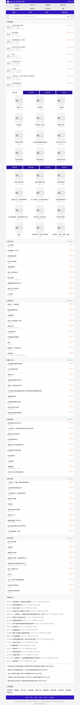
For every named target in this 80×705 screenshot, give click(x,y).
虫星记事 (10, 547)
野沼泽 (15, 626)
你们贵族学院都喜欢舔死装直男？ (24, 623)
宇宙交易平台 (40, 159)
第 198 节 (22, 630)
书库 (46, 12)
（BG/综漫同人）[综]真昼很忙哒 (16, 493)
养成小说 (10, 611)
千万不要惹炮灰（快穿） (14, 531)
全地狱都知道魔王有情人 (14, 402)
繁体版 (16, 690)
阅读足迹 (64, 12)
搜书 (72, 1)
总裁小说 (10, 608)
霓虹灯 (15, 648)
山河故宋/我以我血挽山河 (15, 487)
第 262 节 (21, 648)
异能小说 (10, 602)
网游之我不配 (19, 142)
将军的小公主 (11, 515)
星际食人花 (11, 374)
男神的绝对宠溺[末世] (14, 590)
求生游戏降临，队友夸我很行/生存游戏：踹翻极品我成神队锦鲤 (26, 217)
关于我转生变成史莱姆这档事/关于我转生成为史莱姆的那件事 (25, 391)
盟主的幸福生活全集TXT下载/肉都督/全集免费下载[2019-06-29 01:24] (27, 681)
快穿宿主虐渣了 (61, 217)
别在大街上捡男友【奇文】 (22, 611)
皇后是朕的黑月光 (61, 199)
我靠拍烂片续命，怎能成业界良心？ (18, 558)
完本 (30, 12)
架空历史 (32, 8)
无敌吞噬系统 (11, 267)
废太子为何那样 (12, 261)
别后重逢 (10, 639)
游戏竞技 (17, 8)
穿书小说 (10, 630)
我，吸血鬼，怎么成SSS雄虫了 (40, 199)
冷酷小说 (10, 642)
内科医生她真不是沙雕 (14, 509)
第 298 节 (38, 639)
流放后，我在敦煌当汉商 (14, 385)
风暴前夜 (16, 630)
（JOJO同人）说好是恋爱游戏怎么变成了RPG (21, 428)
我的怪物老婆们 (12, 396)
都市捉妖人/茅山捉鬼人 (40, 217)
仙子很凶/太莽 (11, 331)
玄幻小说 (32, 5)
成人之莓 (16, 608)
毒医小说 (10, 636)
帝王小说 (10, 651)
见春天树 (16, 655)
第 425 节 (34, 602)
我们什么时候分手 (19, 617)
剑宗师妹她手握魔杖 (13, 337)
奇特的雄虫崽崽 (12, 256)
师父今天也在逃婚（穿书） (15, 320)
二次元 (9, 645)
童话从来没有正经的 (13, 407)
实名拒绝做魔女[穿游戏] (40, 142)
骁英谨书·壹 (61, 125)
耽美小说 (10, 661)
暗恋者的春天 (17, 605)
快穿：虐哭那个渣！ (13, 569)
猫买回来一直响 (40, 125)
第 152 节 (22, 636)
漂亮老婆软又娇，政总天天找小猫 (24, 639)
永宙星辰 (40, 107)
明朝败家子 (11, 466)
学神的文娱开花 (61, 159)
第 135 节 (21, 661)
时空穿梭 (10, 658)
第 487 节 (47, 614)
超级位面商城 (19, 159)
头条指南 (16, 636)
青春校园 (10, 633)
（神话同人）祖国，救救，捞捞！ (61, 234)
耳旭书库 (10, 690)
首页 (26, 697)
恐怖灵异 (68, 690)
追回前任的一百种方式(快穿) (40, 234)
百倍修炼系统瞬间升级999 (15, 363)
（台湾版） (51, 697)
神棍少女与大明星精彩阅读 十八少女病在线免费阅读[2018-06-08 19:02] (27, 670)
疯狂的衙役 (17, 651)
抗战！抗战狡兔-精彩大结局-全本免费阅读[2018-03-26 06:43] (25, 673)
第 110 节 (21, 626)
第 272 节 (35, 633)
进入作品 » (70, 241)
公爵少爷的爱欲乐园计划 (14, 380)
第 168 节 (43, 658)
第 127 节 (24, 651)
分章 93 (33, 611)
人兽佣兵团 (11, 461)
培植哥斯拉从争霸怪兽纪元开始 (16, 563)
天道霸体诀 (11, 315)
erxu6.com (15, 1)
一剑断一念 (19, 107)
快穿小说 (10, 623)
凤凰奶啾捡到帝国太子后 (14, 283)
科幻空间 (47, 8)
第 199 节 (22, 642)
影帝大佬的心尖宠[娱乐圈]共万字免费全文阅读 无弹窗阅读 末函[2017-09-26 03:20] (30, 666)
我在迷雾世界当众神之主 (14, 423)
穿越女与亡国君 (12, 498)
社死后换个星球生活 (13, 585)
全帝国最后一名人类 (13, 250)
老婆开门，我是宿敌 (13, 304)
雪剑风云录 (11, 326)
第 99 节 (20, 645)
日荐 (63, 8)
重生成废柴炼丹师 (13, 310)
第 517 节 (22, 655)
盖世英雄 (19, 125)
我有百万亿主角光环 (13, 288)
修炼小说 (10, 614)
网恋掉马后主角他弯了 (14, 434)
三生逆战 (60, 107)
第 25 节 (25, 605)
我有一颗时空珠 (19, 182)
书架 (69, 1)
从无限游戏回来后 (13, 439)
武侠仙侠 (47, 5)
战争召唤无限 (61, 182)
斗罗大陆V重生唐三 (13, 369)
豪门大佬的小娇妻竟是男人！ (22, 633)
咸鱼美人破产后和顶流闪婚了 (16, 444)
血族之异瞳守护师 (40, 182)
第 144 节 (28, 617)
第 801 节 (38, 623)
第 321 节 (28, 620)
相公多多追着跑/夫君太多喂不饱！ (17, 526)
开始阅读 (71, 244)
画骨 (9, 342)
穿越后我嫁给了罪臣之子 (14, 520)
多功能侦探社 (11, 455)
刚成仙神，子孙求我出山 (14, 348)
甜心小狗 (16, 642)
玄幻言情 (10, 605)
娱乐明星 (10, 620)
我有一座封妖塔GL (13, 272)
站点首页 (17, 5)
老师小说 (10, 648)
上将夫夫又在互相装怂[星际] (15, 472)
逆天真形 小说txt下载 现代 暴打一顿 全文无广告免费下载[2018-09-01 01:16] (29, 677)
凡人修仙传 (11, 245)
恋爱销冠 (15, 645)
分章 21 (21, 608)
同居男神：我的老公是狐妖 (22, 602)
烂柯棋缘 (10, 353)
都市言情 (10, 617)
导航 (40, 697)
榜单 (14, 12)
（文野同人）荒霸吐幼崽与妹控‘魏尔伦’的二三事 (28, 614)
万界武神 (10, 504)
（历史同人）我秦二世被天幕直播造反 (18, 482)
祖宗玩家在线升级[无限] (14, 450)
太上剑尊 (10, 294)
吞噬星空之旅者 (12, 552)
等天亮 (9, 574)
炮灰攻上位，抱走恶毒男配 (19, 199)
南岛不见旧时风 (12, 541)
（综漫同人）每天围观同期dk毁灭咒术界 (26, 658)
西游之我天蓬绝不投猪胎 (14, 412)
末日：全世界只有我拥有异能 (16, 579)
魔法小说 (63, 5)
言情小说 (10, 626)
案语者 (15, 661)
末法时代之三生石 (61, 142)
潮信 (19, 234)
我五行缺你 (11, 277)
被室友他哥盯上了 (19, 620)
